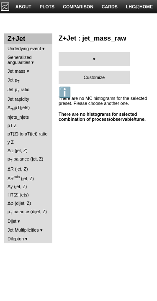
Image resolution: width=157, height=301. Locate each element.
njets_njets (18, 117)
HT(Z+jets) (18, 194)
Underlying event (24, 48)
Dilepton (16, 238)
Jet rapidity (18, 99)
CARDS (110, 6)
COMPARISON (78, 6)
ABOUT (23, 6)
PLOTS (47, 6)
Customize (94, 77)
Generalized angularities (19, 60)
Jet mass (17, 71)
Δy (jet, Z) (17, 186)
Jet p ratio (18, 90)
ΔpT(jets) (19, 108)
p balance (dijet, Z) (27, 212)
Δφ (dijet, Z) (19, 203)
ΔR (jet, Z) (18, 168)
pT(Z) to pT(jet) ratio (27, 133)
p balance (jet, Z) (25, 159)
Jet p (14, 80)
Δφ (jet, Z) (18, 150)
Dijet (12, 221)
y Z (11, 142)
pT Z (12, 125)
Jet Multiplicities (23, 229)
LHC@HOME (139, 6)
